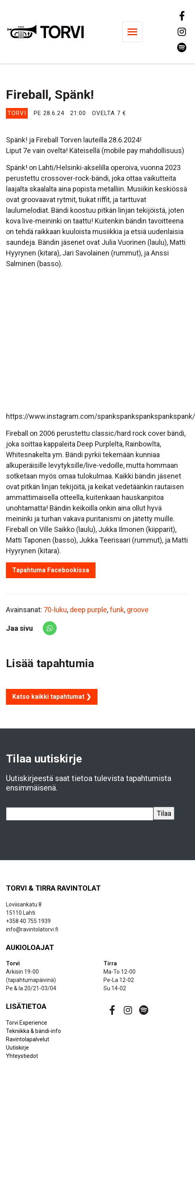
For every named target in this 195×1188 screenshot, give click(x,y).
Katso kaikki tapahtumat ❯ (51, 696)
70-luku (55, 609)
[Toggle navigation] (132, 31)
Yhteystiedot (22, 1056)
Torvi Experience (26, 1023)
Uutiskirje (17, 1047)
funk (117, 609)
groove (138, 609)
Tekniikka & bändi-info (33, 1031)
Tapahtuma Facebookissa (50, 570)
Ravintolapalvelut (27, 1039)
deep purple (88, 609)
